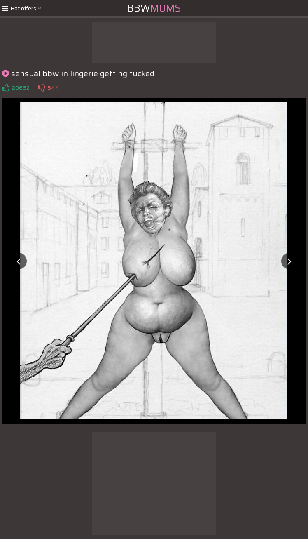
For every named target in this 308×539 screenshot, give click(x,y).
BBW (154, 8)
